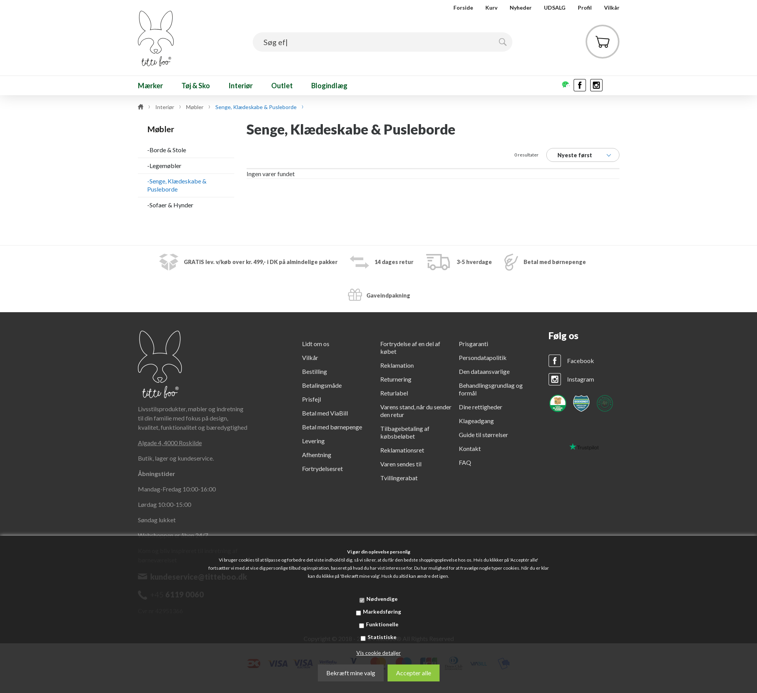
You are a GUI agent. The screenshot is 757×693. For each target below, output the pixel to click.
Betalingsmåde (322, 385)
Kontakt (470, 448)
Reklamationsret (402, 450)
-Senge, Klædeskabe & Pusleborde (176, 185)
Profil (585, 7)
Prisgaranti (473, 343)
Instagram (580, 379)
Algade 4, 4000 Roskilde (170, 442)
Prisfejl (311, 399)
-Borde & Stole (166, 149)
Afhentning (316, 454)
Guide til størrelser (483, 434)
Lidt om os (315, 343)
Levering (313, 440)
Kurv (491, 7)
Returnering (395, 379)
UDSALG (555, 7)
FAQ (465, 462)
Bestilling (314, 371)
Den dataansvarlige (484, 371)
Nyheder (521, 7)
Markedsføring (382, 611)
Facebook (580, 360)
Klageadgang (476, 420)
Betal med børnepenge (332, 427)
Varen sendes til (400, 464)
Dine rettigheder (480, 406)
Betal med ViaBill (325, 413)
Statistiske (382, 637)
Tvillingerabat (399, 477)
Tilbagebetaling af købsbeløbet (405, 432)
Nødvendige (382, 598)
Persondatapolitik (483, 357)
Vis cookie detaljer (378, 652)
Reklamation (397, 365)
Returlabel (394, 393)
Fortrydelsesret (322, 468)
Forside (463, 7)
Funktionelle (382, 624)
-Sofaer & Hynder (170, 205)
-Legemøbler (164, 165)
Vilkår (611, 7)
